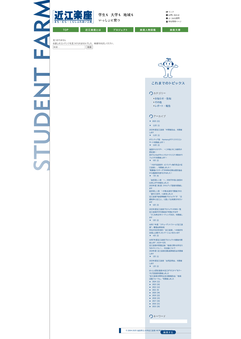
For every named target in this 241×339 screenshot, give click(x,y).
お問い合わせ (174, 15)
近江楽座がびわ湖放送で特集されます (163, 212)
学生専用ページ (174, 21)
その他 (158, 102)
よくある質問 (174, 18)
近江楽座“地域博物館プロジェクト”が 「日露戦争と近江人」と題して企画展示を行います (165, 199)
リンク (171, 12)
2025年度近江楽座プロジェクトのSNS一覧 (165, 209)
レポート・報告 (163, 105)
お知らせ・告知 (163, 98)
